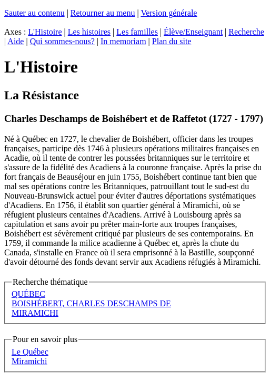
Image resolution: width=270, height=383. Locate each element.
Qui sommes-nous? (62, 41)
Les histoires (89, 31)
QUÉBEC (28, 293)
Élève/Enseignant (193, 31)
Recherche (246, 31)
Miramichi (29, 361)
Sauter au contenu (34, 12)
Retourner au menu (103, 12)
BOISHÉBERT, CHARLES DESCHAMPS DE (91, 303)
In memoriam (123, 41)
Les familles (137, 31)
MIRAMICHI (35, 312)
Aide (15, 41)
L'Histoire (45, 31)
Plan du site (172, 41)
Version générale (169, 12)
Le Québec (30, 351)
